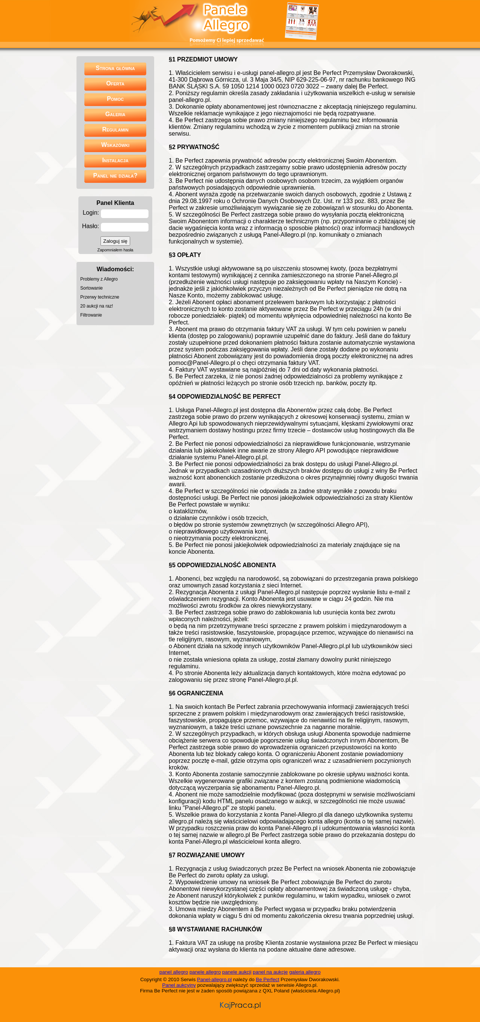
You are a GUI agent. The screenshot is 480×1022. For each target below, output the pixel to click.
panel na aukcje (270, 972)
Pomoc (115, 99)
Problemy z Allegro (99, 279)
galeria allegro (305, 972)
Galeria (115, 114)
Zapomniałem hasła (116, 250)
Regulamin (115, 129)
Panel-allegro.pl (214, 979)
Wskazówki (115, 145)
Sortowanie (91, 288)
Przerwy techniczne (99, 297)
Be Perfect (267, 979)
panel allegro (173, 972)
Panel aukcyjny (179, 985)
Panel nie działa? (115, 175)
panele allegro (205, 972)
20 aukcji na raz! (96, 306)
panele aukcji (237, 972)
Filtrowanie (91, 315)
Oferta (115, 83)
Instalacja (115, 160)
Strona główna (115, 68)
